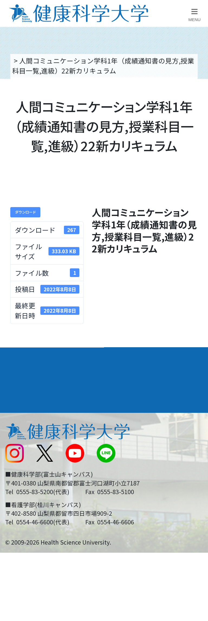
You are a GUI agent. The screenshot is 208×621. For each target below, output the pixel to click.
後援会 (14, 415)
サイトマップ (128, 470)
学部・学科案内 (134, 356)
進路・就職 (127, 376)
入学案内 (19, 376)
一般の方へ (125, 506)
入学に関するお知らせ (142, 451)
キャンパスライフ (34, 395)
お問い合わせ (128, 433)
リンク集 (121, 415)
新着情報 (17, 451)
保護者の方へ (24, 506)
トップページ (32, 60)
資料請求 (197, 109)
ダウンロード (25, 212)
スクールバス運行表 (34, 470)
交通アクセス (24, 433)
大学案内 (19, 356)
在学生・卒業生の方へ (142, 488)
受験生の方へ (24, 488)
